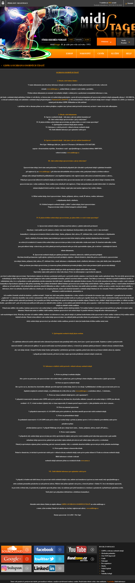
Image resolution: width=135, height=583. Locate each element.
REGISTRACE (22, 3)
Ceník (103, 558)
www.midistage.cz (53, 89)
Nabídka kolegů (106, 573)
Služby (103, 566)
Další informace (120, 581)
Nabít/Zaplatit (106, 568)
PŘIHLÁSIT (12, 3)
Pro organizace (106, 563)
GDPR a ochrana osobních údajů (112, 551)
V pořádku (110, 581)
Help (103, 571)
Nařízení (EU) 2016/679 (60, 100)
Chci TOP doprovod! (108, 556)
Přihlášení (104, 41)
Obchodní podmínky (108, 553)
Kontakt (130, 3)
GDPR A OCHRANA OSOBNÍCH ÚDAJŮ (76, 504)
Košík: (124, 42)
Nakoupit (104, 561)
